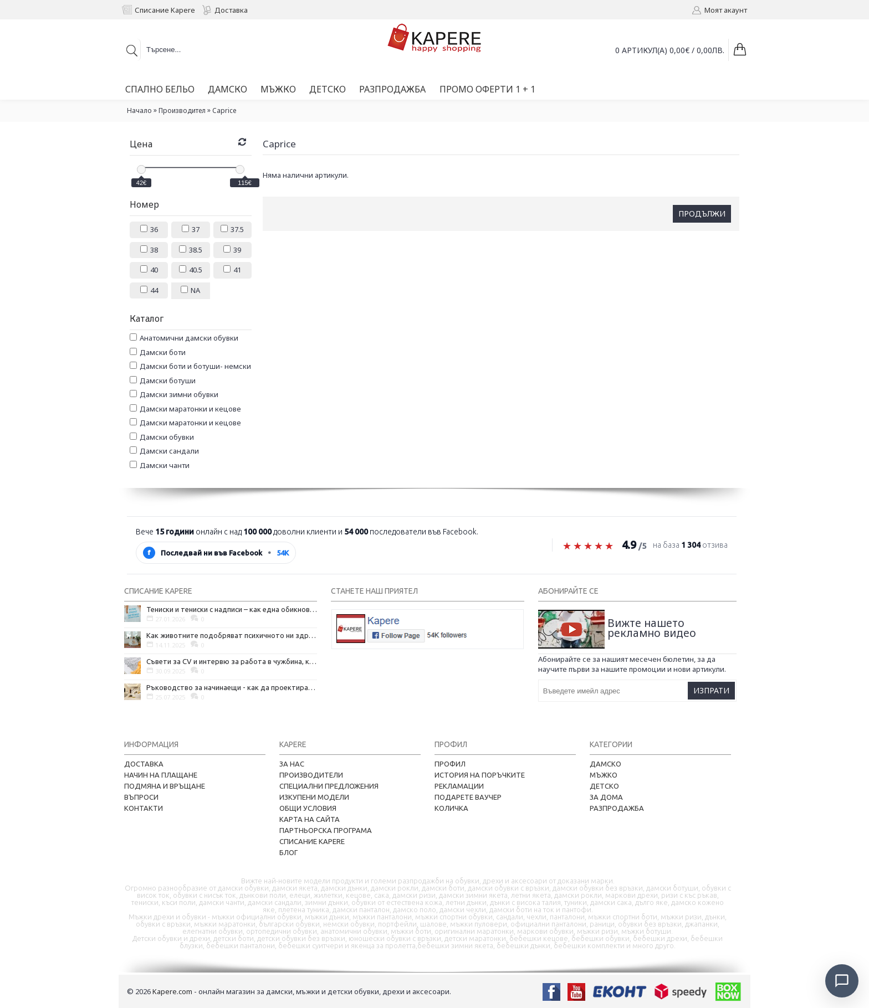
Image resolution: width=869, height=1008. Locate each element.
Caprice (224, 110)
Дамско (605, 764)
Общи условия (307, 808)
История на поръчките (479, 775)
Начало (139, 110)
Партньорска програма (325, 830)
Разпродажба (617, 808)
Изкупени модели (314, 797)
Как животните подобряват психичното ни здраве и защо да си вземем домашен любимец (231, 635)
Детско (604, 786)
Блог (288, 852)
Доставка (143, 764)
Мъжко (603, 775)
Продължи (701, 213)
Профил (450, 764)
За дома (606, 797)
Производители (311, 775)
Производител (182, 110)
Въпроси (141, 797)
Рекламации (459, 786)
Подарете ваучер (468, 797)
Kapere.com (172, 991)
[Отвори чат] (839, 978)
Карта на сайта (309, 819)
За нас (291, 764)
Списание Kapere (312, 841)
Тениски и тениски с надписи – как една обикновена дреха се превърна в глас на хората (231, 609)
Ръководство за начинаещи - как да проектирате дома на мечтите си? (231, 687)
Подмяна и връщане (164, 786)
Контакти (143, 808)
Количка (451, 808)
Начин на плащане (160, 775)
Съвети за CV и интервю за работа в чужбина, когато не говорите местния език (231, 661)
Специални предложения (329, 786)
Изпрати (711, 690)
